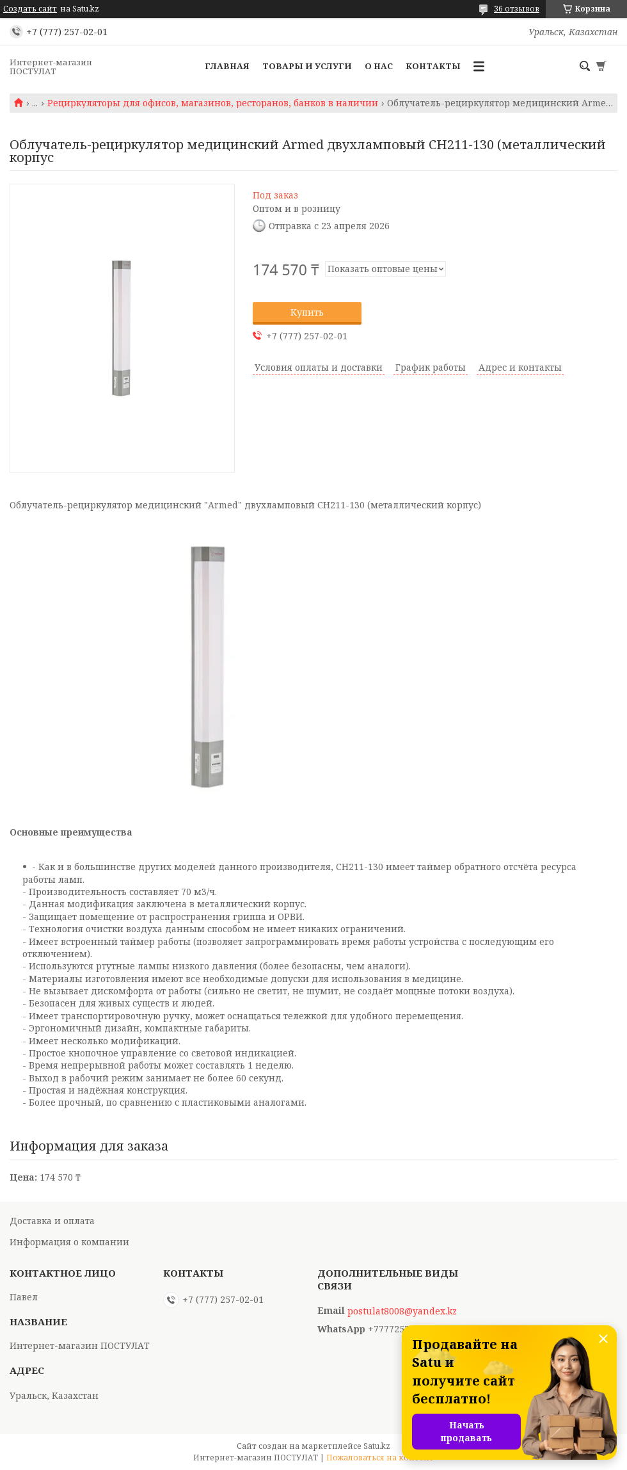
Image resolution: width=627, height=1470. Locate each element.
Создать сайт (30, 8)
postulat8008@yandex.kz (402, 1311)
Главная (227, 66)
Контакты (433, 66)
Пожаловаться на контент (380, 1457)
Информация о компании (69, 1242)
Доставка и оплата (52, 1221)
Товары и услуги (307, 66)
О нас (379, 66)
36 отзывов (516, 8)
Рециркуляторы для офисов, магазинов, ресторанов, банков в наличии (212, 103)
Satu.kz (376, 1446)
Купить (307, 312)
